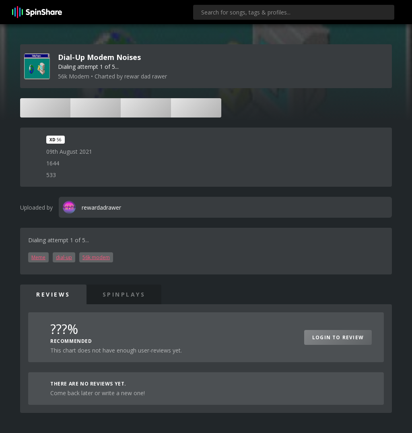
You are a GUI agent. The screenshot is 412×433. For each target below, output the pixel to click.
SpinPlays (124, 294)
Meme (38, 257)
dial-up (64, 257)
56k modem (96, 257)
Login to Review (338, 337)
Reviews (53, 294)
